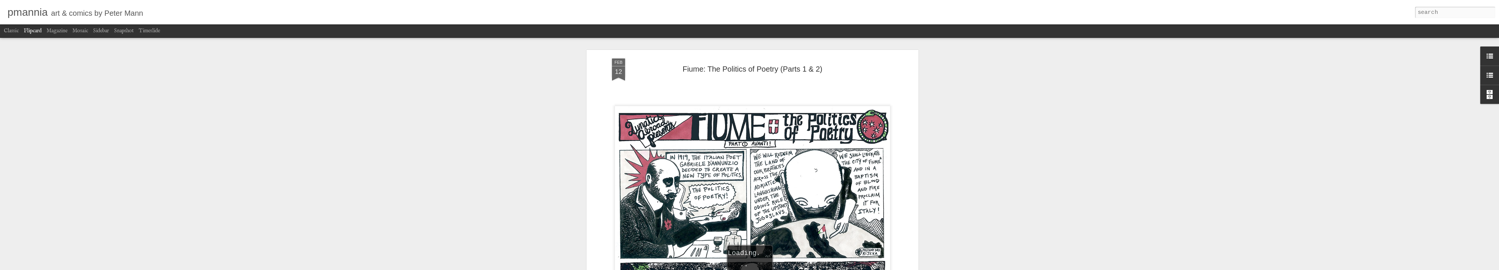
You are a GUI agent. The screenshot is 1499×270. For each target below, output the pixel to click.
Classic (11, 30)
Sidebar (101, 30)
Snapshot (124, 30)
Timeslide (149, 30)
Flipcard (33, 30)
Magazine (56, 30)
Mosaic (80, 30)
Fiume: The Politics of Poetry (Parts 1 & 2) (752, 69)
